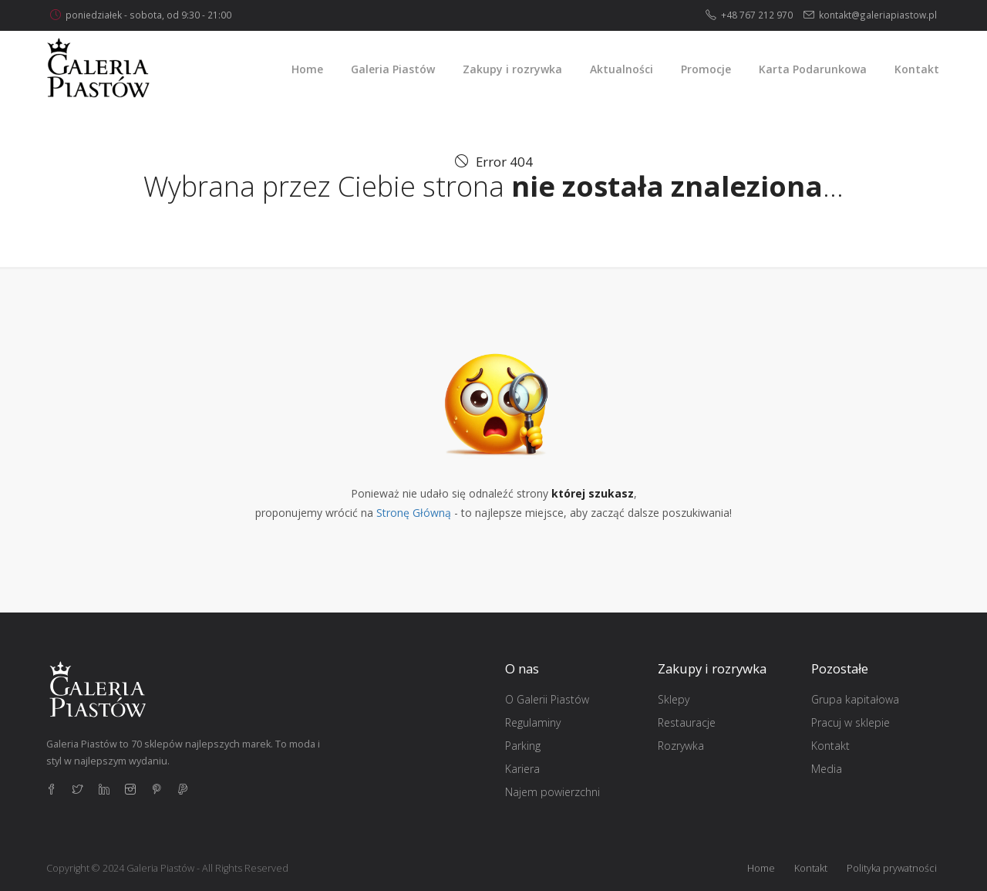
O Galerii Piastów (547, 699)
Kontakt (830, 745)
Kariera (522, 768)
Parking (523, 745)
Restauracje (687, 722)
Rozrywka (681, 745)
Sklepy (673, 699)
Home (761, 868)
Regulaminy (533, 722)
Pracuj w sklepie (850, 722)
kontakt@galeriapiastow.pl (878, 14)
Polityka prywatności (892, 868)
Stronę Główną (413, 512)
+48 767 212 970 (757, 14)
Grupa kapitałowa (855, 699)
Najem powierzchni (552, 792)
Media (826, 768)
